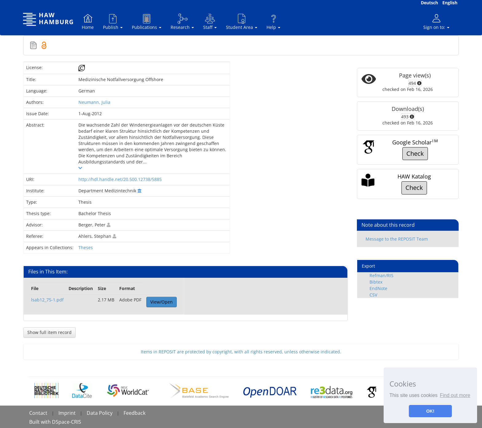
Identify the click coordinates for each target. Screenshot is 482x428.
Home (88, 21)
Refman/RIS (381, 275)
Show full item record (49, 332)
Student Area (241, 21)
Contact (38, 413)
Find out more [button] (455, 395)
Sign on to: (436, 21)
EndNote (378, 288)
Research (182, 21)
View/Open (161, 302)
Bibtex (375, 282)
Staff (210, 21)
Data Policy (100, 413)
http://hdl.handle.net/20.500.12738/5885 (120, 179)
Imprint (67, 413)
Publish (113, 21)
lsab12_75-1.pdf (47, 300)
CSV (373, 295)
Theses (85, 247)
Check (415, 153)
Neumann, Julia (94, 102)
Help (273, 21)
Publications (146, 21)
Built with (40, 421)
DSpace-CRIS (66, 421)
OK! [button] (430, 411)
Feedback (134, 413)
